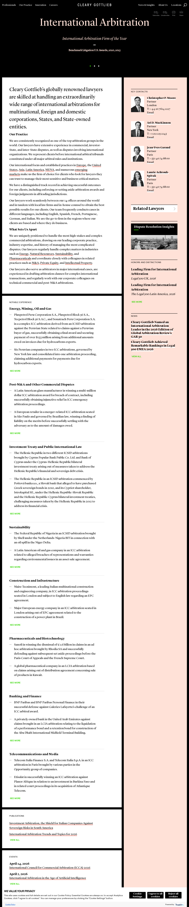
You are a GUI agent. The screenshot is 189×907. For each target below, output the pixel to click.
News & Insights (146, 5)
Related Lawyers (148, 209)
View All (15, 840)
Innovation (40, 5)
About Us (163, 5)
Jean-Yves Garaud (158, 147)
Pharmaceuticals (20, 258)
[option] (94, 42)
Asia (21, 169)
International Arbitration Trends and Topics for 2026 (43, 834)
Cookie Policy (10, 904)
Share (181, 15)
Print (173, 15)
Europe (81, 165)
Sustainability (64, 254)
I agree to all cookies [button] (155, 895)
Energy (23, 254)
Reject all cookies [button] (173, 895)
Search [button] (185, 5)
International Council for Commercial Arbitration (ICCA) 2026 (49, 867)
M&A (35, 263)
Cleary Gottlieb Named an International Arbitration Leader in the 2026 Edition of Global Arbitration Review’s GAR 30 (152, 329)
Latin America (35, 169)
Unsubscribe (165, 15)
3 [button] (98, 66)
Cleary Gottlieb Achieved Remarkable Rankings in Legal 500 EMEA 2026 (153, 346)
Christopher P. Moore (161, 98)
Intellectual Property (78, 263)
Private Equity (49, 263)
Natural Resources (42, 254)
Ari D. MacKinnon (159, 123)
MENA (49, 169)
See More (15, 371)
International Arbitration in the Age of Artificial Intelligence (47, 878)
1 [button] (90, 66)
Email (150, 112)
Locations (176, 5)
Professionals (9, 5)
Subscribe (156, 15)
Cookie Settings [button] (137, 895)
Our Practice (25, 5)
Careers (53, 5)
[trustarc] (179, 904)
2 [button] (94, 66)
